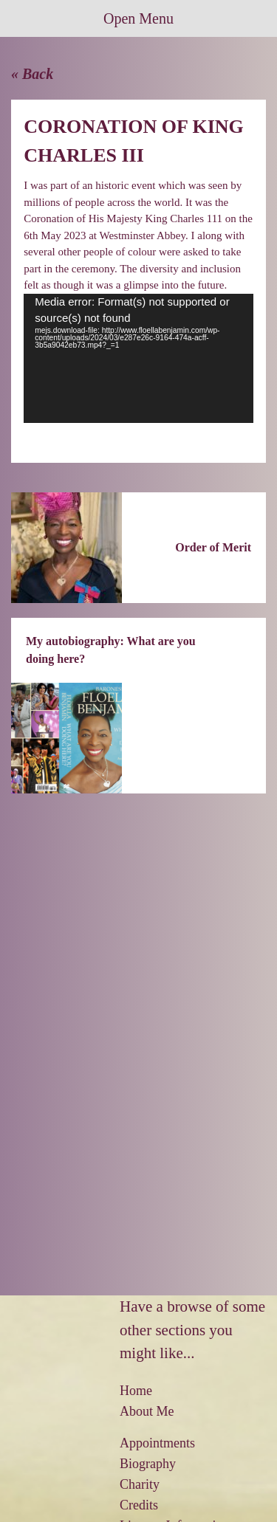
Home (136, 1390)
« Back (32, 73)
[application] (138, 359)
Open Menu (138, 18)
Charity (140, 1484)
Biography (148, 1463)
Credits (139, 1505)
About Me (147, 1411)
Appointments (157, 1443)
